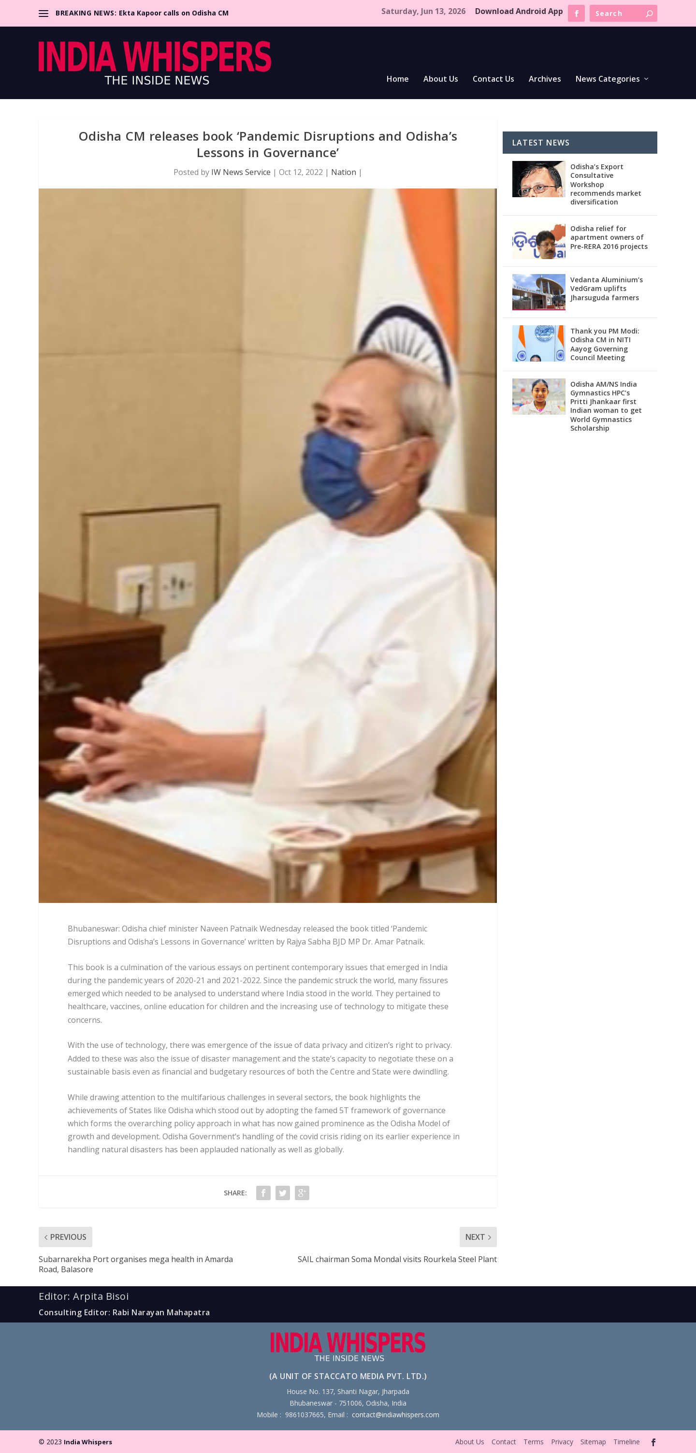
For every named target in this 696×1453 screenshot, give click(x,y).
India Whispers (88, 1442)
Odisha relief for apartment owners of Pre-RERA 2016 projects (609, 237)
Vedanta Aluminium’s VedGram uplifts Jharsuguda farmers (606, 288)
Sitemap (593, 1441)
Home (398, 79)
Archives (545, 79)
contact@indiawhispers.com (395, 1414)
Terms (533, 1441)
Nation (343, 172)
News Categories (608, 79)
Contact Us (493, 79)
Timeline (626, 1441)
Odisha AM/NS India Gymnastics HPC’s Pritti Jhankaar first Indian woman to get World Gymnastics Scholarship (606, 406)
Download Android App (519, 11)
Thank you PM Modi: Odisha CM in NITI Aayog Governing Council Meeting (604, 344)
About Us (440, 79)
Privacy (562, 1441)
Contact (504, 1441)
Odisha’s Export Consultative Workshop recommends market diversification (605, 184)
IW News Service (241, 172)
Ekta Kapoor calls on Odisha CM (174, 12)
